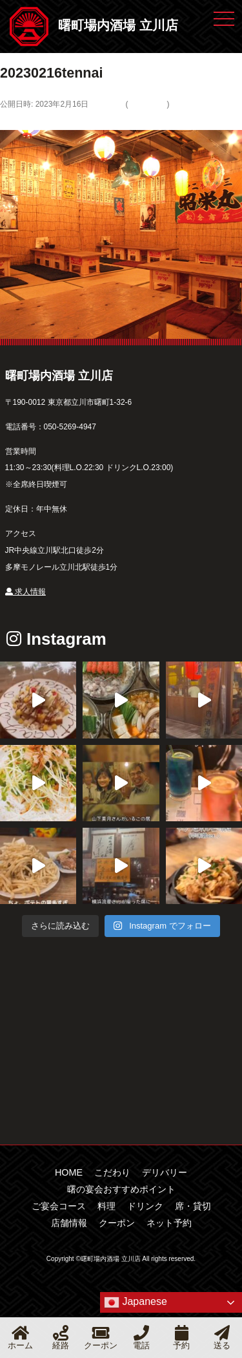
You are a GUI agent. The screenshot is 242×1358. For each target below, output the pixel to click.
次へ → (47, 121)
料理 (106, 1206)
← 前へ (15, 121)
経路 (60, 1337)
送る (222, 1337)
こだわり (112, 1172)
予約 (181, 1337)
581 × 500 (105, 104)
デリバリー (147, 104)
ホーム (20, 1337)
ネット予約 (169, 1223)
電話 (141, 1337)
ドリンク (145, 1206)
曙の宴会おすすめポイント (121, 1189)
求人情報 (25, 591)
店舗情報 (69, 1223)
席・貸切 (193, 1206)
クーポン (117, 1223)
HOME (69, 1172)
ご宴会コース (59, 1206)
